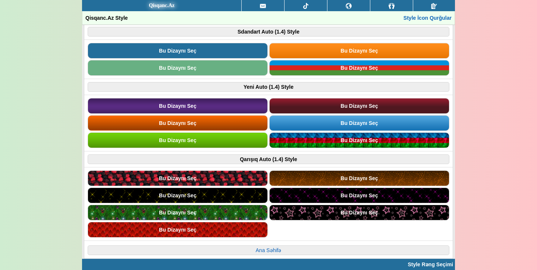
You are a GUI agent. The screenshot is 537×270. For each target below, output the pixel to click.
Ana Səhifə (269, 250)
